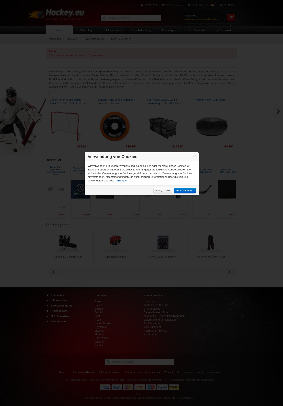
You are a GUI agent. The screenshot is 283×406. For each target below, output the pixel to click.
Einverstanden (184, 190)
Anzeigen (121, 180)
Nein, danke (163, 190)
